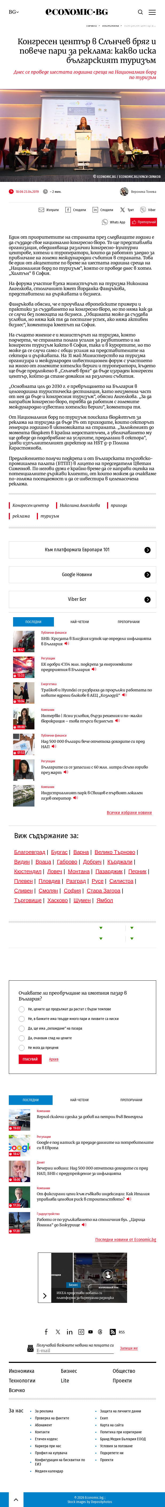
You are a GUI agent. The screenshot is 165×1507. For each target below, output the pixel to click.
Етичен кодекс (46, 1439)
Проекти (122, 1380)
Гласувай (30, 1059)
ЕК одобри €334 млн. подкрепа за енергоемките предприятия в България (86, 667)
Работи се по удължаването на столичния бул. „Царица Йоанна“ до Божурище (91, 1222)
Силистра (121, 881)
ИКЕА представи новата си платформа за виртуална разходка (85, 1295)
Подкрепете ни (112, 1453)
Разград (76, 881)
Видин (22, 862)
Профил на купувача (51, 1453)
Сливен (23, 891)
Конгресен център (31, 505)
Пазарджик (109, 871)
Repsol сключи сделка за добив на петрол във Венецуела (90, 1116)
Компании (47, 710)
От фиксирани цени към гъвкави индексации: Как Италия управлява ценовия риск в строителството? (93, 1196)
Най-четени (79, 622)
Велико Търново (115, 852)
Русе (98, 881)
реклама (21, 516)
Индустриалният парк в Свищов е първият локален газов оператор (92, 795)
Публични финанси (53, 633)
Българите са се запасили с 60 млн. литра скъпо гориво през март (94, 770)
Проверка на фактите (52, 1418)
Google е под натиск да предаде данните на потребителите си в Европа (95, 1145)
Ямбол (105, 900)
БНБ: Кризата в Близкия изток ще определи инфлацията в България (96, 641)
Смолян (48, 891)
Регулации (48, 658)
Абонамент (43, 1425)
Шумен (82, 900)
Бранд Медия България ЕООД (123, 1439)
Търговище (28, 900)
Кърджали (119, 862)
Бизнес (73, 1285)
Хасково (58, 900)
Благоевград (29, 852)
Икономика (21, 1371)
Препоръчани (129, 622)
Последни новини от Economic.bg (125, 1240)
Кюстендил (27, 871)
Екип (104, 1418)
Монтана (79, 871)
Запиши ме (129, 1348)
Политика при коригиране (121, 1432)
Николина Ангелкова (80, 505)
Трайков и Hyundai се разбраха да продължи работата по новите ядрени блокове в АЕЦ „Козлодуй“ (96, 693)
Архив (53, 1059)
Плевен (23, 881)
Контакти (42, 1432)
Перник (137, 871)
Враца (43, 862)
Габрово (67, 862)
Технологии (22, 1380)
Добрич (92, 862)
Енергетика (49, 684)
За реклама (44, 1411)
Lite (65, 1380)
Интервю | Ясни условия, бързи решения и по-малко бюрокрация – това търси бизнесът (91, 718)
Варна (81, 852)
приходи (119, 505)
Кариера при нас (48, 1446)
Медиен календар (49, 1471)
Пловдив (49, 881)
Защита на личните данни (120, 1411)
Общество (124, 1371)
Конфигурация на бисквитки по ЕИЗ (60, 1462)
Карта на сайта (112, 1425)
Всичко (17, 1390)
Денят (41, 1162)
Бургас (59, 852)
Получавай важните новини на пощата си (75, 1345)
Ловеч (54, 871)
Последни (33, 622)
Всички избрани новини (129, 813)
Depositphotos (101, 1502)
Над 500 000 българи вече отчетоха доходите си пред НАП (93, 744)
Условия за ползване (116, 1446)
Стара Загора (103, 891)
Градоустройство (48, 1214)
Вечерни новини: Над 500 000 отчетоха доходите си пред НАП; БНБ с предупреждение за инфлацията (92, 1171)
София (72, 891)
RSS (117, 1332)
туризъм (50, 516)
